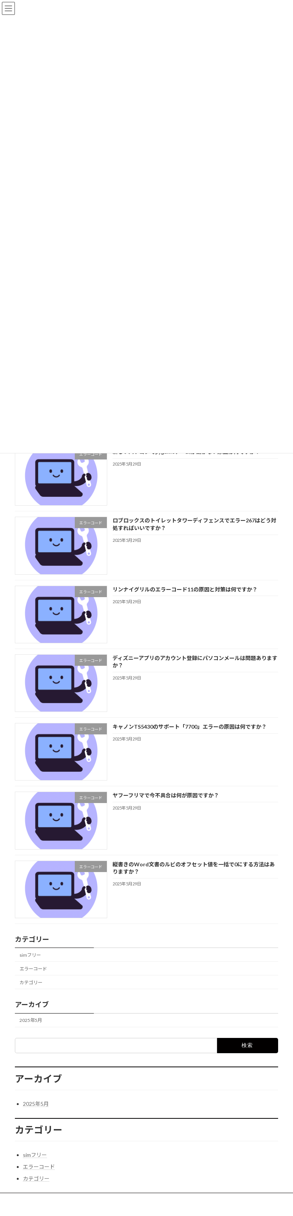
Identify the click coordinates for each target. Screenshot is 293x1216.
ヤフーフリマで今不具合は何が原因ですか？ (166, 795)
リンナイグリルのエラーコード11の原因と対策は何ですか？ (185, 589)
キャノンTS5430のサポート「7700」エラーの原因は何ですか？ (190, 726)
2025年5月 (30, 1020)
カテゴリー (30, 982)
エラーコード (33, 969)
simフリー (30, 955)
